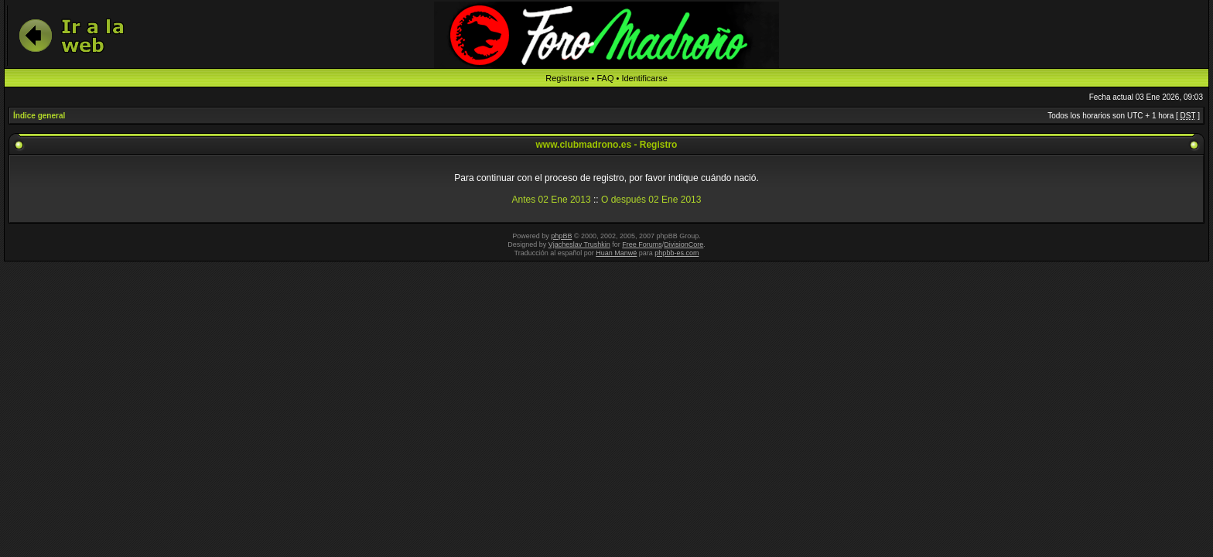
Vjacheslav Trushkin (579, 244)
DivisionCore (683, 244)
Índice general (39, 115)
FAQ (604, 78)
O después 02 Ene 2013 (651, 199)
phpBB (561, 236)
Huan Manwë (616, 253)
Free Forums (642, 244)
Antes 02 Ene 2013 (551, 199)
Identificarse (644, 78)
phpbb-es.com (676, 253)
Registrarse (567, 78)
